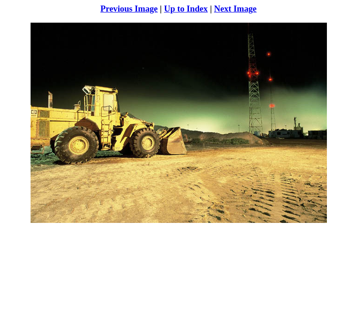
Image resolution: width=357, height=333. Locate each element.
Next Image (235, 8)
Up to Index (186, 8)
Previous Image (129, 8)
